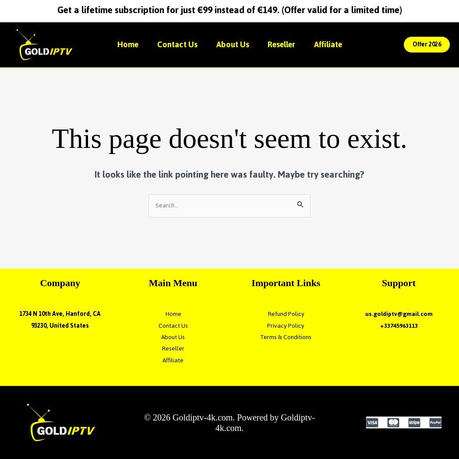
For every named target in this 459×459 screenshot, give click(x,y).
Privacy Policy (285, 326)
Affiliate (333, 44)
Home (123, 44)
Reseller (284, 44)
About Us (232, 44)
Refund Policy (286, 314)
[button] (426, 44)
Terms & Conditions (286, 337)
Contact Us (175, 44)
